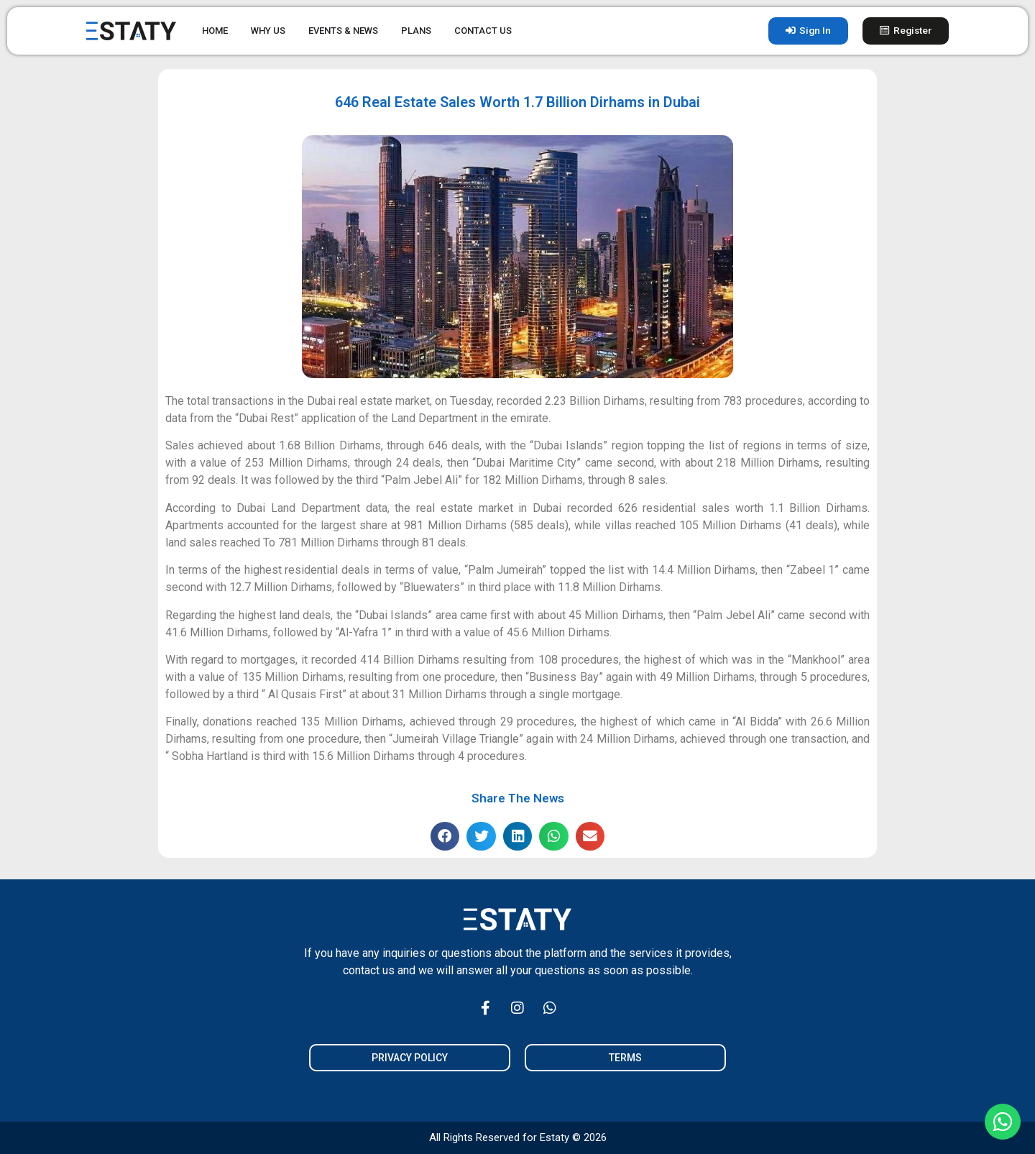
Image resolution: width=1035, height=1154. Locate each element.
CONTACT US (483, 30)
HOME (215, 30)
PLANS (416, 30)
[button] (445, 836)
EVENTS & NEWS (343, 30)
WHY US (268, 30)
